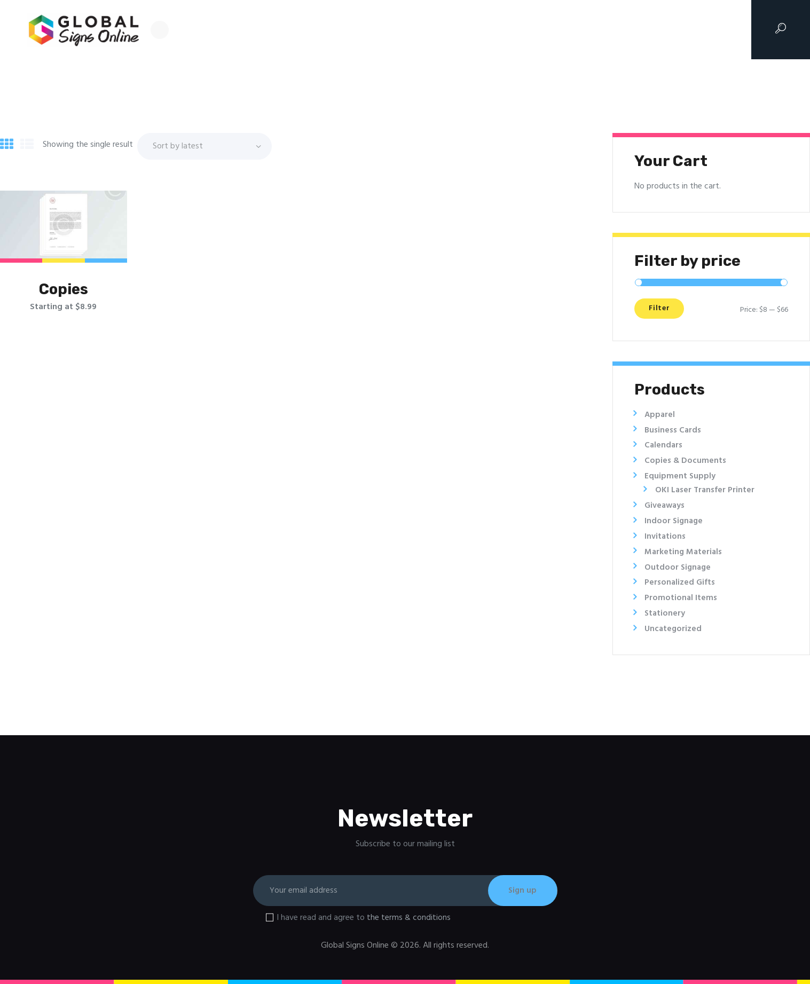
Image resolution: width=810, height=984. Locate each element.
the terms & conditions (409, 918)
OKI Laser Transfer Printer (705, 490)
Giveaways (665, 506)
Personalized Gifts (679, 582)
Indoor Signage (674, 521)
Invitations (665, 537)
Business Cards (673, 430)
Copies (63, 289)
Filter (662, 310)
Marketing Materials (684, 552)
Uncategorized (673, 629)
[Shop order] (204, 146)
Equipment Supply (680, 476)
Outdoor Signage (678, 567)
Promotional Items (681, 598)
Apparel (660, 415)
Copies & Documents (685, 461)
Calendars (663, 445)
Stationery (665, 613)
